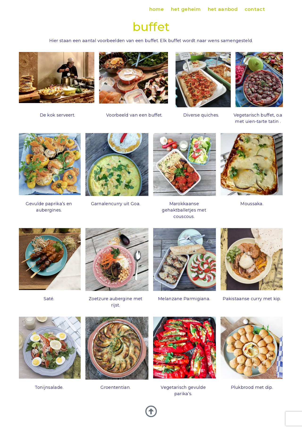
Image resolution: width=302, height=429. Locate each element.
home (156, 9)
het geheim (186, 9)
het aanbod (223, 9)
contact (255, 9)
